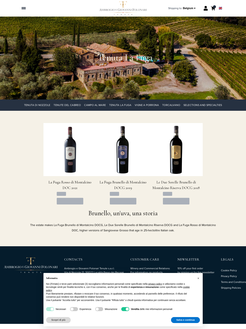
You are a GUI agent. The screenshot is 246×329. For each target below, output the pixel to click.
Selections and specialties (202, 105)
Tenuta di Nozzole (37, 105)
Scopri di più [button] (58, 320)
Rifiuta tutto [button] (162, 320)
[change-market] (182, 8)
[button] (198, 278)
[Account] (205, 8)
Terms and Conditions (233, 282)
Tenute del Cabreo (67, 105)
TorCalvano (171, 105)
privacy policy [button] (155, 284)
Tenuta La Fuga (120, 105)
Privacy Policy (229, 276)
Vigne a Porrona (147, 105)
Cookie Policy (229, 270)
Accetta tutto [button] (187, 320)
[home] (123, 8)
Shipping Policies (231, 288)
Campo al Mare (95, 105)
